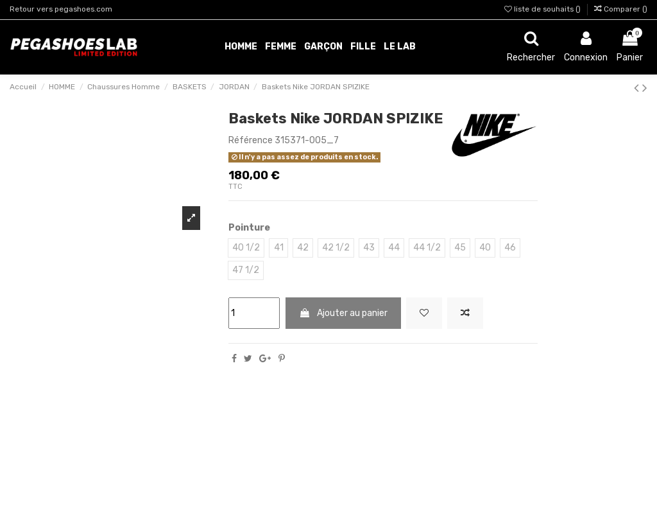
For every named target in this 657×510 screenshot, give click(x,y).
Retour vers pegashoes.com (61, 8)
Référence (250, 140)
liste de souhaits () (543, 8)
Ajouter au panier (343, 313)
